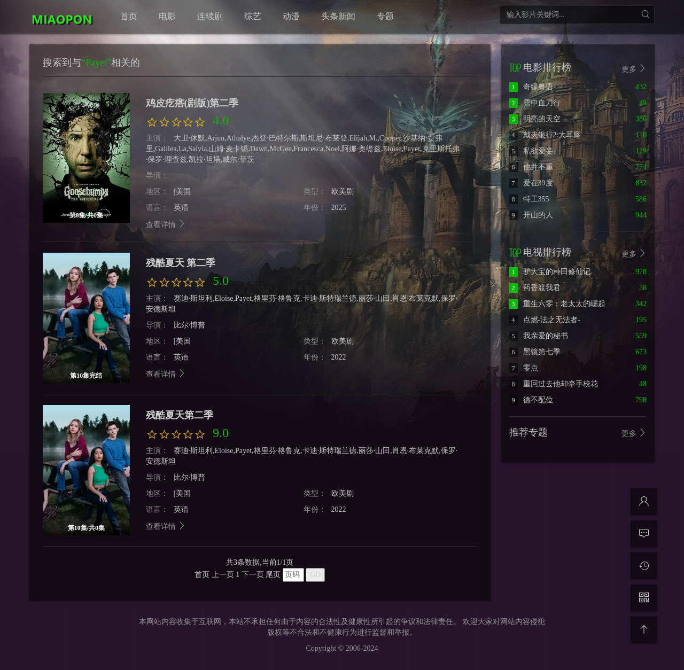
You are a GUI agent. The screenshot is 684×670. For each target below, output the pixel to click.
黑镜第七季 (535, 352)
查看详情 (166, 225)
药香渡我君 (535, 288)
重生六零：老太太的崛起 (557, 304)
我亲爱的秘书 (538, 336)
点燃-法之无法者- (544, 320)
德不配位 (531, 400)
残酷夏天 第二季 (181, 263)
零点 (523, 368)
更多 (634, 253)
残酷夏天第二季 (179, 415)
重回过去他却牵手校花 (553, 384)
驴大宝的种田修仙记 (549, 272)
